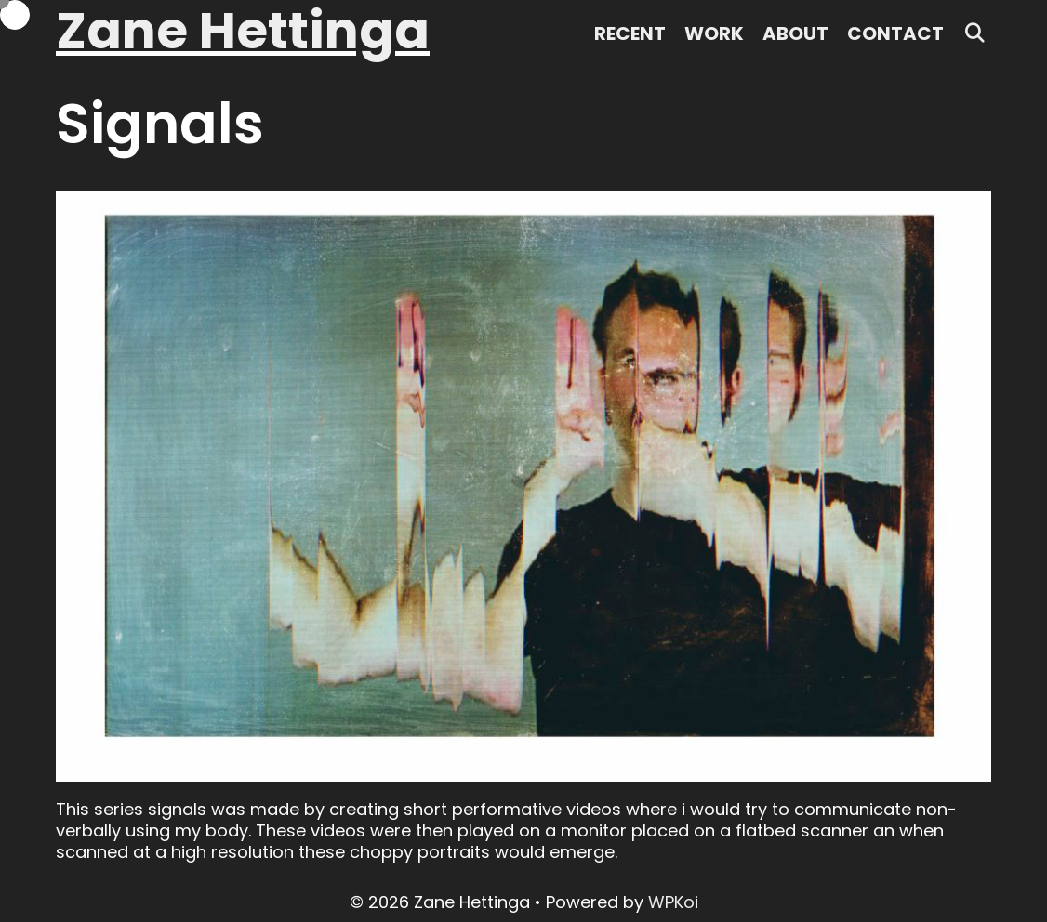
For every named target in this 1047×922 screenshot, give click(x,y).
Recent (630, 33)
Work (714, 33)
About (795, 33)
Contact (895, 33)
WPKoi (673, 902)
